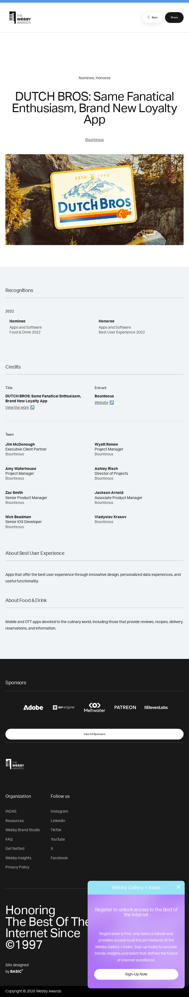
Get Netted (14, 849)
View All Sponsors (94, 734)
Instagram (59, 811)
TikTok (56, 830)
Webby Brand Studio (22, 830)
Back (152, 17)
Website (101, 403)
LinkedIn (58, 821)
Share (174, 17)
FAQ (9, 839)
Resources (14, 821)
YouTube (58, 839)
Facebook (59, 858)
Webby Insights (18, 858)
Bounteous (94, 140)
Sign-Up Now (136, 974)
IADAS (10, 811)
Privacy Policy (17, 867)
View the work (17, 408)
